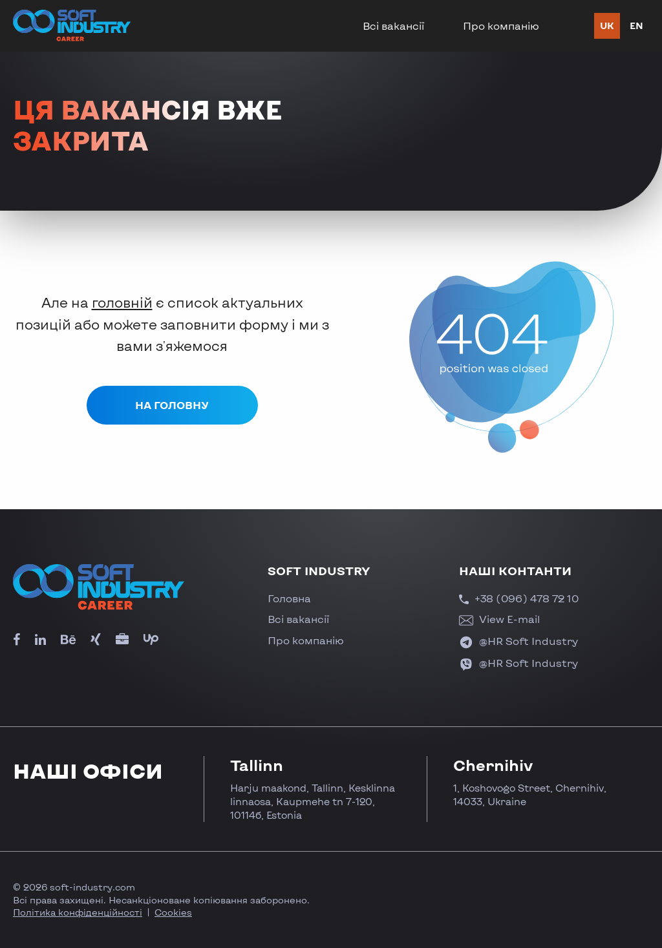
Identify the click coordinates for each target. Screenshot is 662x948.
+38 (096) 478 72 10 (519, 598)
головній (122, 302)
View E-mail (499, 619)
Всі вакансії (393, 25)
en (636, 25)
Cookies (173, 912)
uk (607, 25)
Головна (289, 598)
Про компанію (501, 25)
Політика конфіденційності (77, 912)
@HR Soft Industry (518, 641)
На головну (172, 405)
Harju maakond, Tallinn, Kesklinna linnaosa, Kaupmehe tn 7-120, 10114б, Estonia (312, 801)
